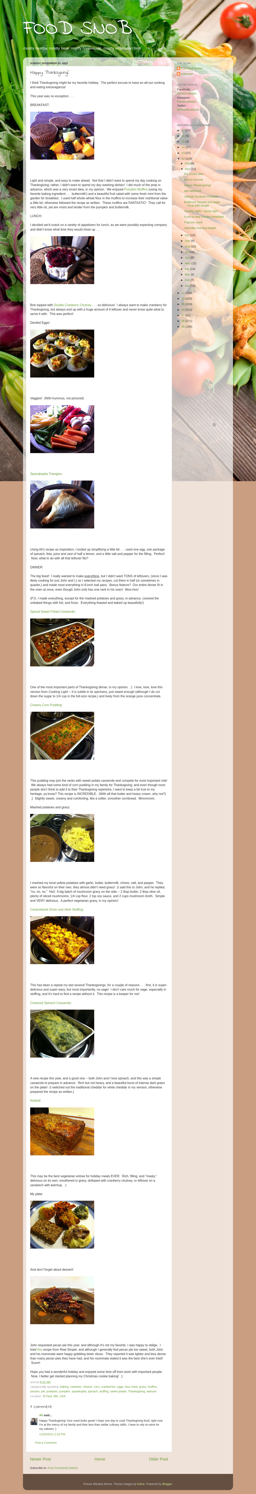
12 (183, 158)
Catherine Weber (192, 68)
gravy (142, 1386)
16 (183, 136)
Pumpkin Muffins (136, 189)
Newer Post (40, 1459)
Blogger (167, 1484)
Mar (188, 274)
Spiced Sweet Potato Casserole (52, 611)
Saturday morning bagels (200, 228)
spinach (93, 1391)
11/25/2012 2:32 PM (52, 1434)
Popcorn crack (193, 222)
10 (183, 298)
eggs (120, 1386)
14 (183, 147)
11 (183, 293)
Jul (187, 252)
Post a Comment (46, 1442)
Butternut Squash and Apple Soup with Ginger (202, 203)
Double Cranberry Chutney (72, 305)
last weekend (192, 190)
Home (100, 1459)
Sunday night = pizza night (201, 211)
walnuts (151, 1391)
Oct (187, 235)
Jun (187, 257)
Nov (188, 169)
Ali (41, 1415)
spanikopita (79, 1391)
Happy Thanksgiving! (197, 185)
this (39, 1349)
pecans (34, 1391)
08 (183, 309)
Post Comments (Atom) (63, 1468)
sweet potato (118, 1391)
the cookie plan (194, 174)
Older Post (158, 1459)
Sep (188, 240)
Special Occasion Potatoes (201, 196)
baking (64, 1386)
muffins (152, 1386)
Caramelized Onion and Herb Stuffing (56, 909)
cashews (75, 1386)
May (188, 263)
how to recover (193, 179)
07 (183, 315)
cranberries (108, 1386)
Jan (187, 285)
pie (43, 1391)
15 (183, 141)
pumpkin (64, 1391)
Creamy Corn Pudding (46, 705)
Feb (188, 280)
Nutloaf (35, 1100)
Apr (187, 268)
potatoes (52, 1391)
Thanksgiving (136, 1391)
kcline (141, 1484)
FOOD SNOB (77, 29)
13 (183, 153)
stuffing (104, 1391)
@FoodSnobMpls (188, 109)
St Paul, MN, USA (54, 1396)
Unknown (187, 74)
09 (183, 304)
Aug (188, 246)
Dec (188, 163)
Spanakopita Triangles (46, 474)
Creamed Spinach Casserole (50, 1003)
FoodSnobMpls (186, 93)
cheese (87, 1386)
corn (96, 1386)
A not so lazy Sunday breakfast (204, 216)
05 (183, 326)
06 (183, 321)
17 (183, 130)
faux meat (131, 1386)
